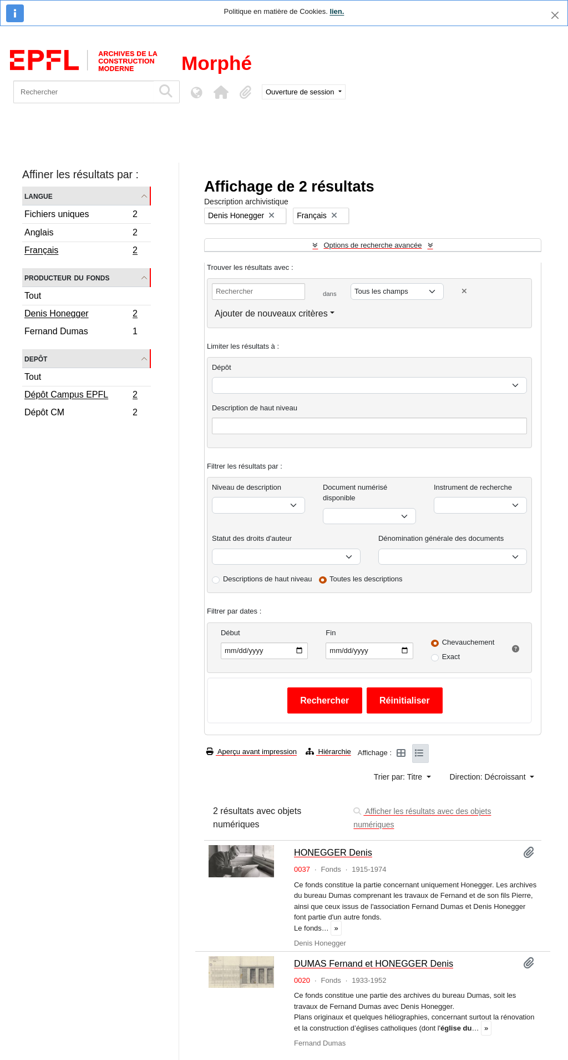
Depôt (35, 358)
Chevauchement (468, 642)
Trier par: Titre (399, 776)
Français (81, 251)
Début (230, 633)
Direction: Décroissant (489, 776)
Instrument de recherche (473, 487)
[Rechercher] (83, 92)
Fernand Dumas (81, 332)
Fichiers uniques (81, 216)
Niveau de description (246, 487)
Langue (38, 195)
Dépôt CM (81, 413)
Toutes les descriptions (366, 579)
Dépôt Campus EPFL (81, 396)
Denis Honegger (81, 315)
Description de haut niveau (254, 408)
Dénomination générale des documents (441, 538)
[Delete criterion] (464, 291)
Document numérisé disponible (355, 493)
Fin (331, 633)
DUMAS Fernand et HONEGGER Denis (373, 963)
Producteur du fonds (66, 277)
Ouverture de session (301, 92)
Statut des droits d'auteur (252, 538)
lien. (336, 11)
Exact (451, 656)
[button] (221, 92)
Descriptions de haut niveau (267, 579)
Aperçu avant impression (251, 751)
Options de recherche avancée (372, 245)
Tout (32, 295)
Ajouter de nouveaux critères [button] (271, 313)
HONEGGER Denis (333, 852)
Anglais (81, 234)
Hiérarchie (328, 751)
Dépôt (221, 367)
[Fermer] (554, 15)
